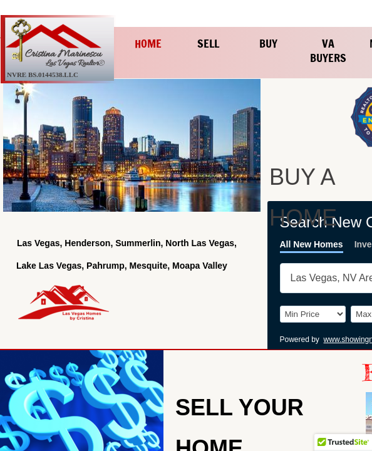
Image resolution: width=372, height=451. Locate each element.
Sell (208, 43)
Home (148, 43)
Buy (268, 43)
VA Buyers (328, 50)
